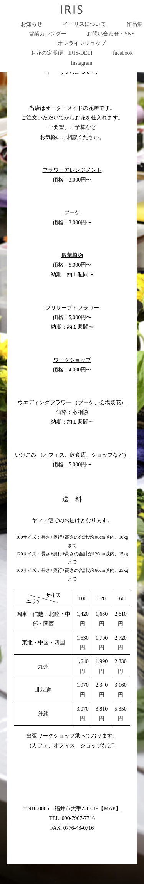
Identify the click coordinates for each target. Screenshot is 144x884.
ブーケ (72, 212)
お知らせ (31, 24)
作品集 (134, 24)
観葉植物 (72, 255)
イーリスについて (84, 24)
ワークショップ (72, 360)
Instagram (82, 63)
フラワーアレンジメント (72, 170)
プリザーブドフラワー (72, 308)
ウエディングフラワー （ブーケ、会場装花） (72, 402)
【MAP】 (109, 809)
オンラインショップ (82, 43)
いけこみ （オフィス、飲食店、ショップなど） (72, 455)
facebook (122, 53)
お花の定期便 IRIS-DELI (62, 53)
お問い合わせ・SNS (110, 34)
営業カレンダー (47, 34)
